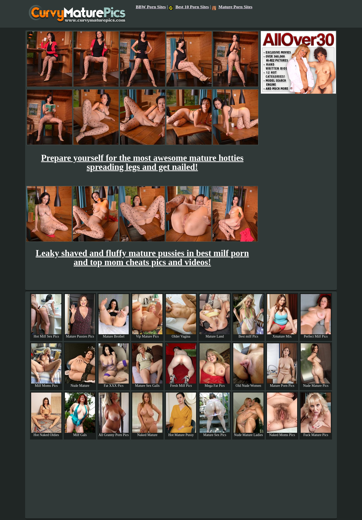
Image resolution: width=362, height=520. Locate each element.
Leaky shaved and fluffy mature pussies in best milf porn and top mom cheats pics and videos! (142, 257)
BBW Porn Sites (151, 7)
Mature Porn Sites (232, 7)
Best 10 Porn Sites (189, 7)
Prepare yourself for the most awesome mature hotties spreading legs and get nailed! (142, 162)
